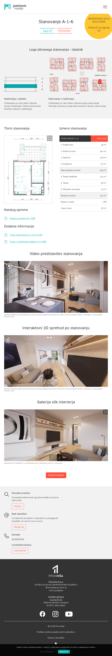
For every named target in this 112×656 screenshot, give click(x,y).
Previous (52, 457)
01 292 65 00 (18, 539)
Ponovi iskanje (56, 475)
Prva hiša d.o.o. (56, 582)
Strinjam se (64, 652)
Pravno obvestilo (56, 638)
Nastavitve (50, 652)
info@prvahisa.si (56, 597)
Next (59, 457)
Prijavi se (19, 527)
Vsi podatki (20, 551)
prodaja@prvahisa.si (21, 544)
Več (41, 652)
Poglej (18, 506)
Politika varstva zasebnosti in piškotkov (56, 632)
